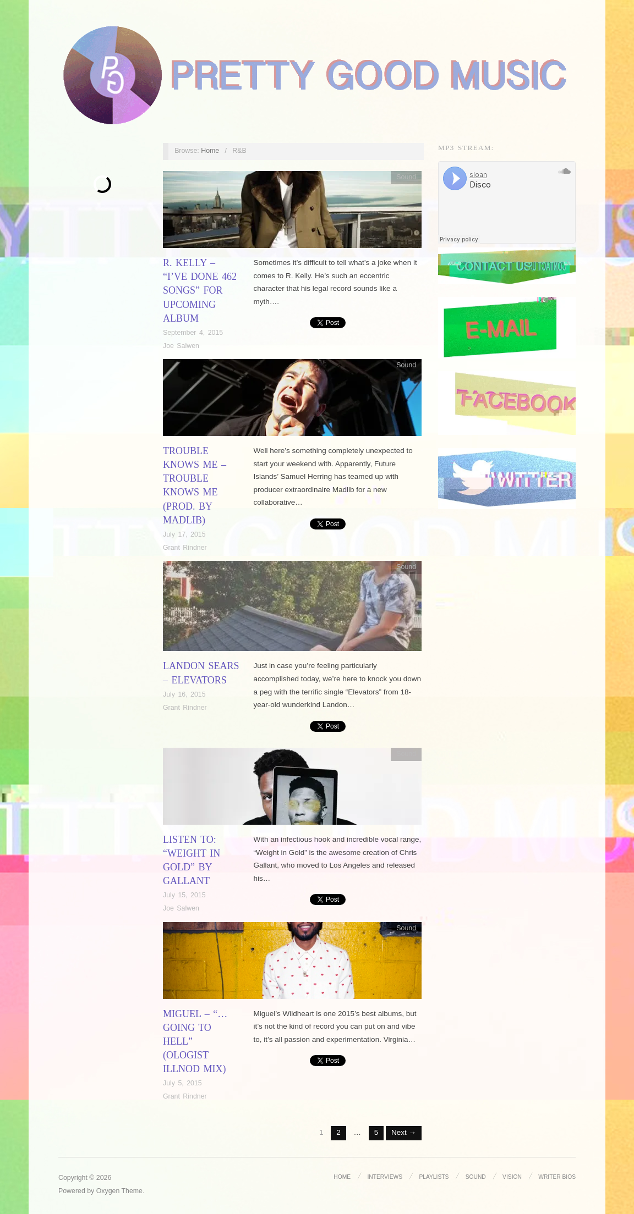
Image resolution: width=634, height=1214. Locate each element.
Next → (403, 1132)
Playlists (433, 1176)
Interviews (384, 1176)
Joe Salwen (181, 346)
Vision (512, 1176)
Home (210, 150)
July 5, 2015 (182, 1083)
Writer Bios (557, 1176)
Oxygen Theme (119, 1191)
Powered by (77, 1191)
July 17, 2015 (184, 534)
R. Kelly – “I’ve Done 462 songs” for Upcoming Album (200, 290)
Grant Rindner (185, 547)
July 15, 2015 (184, 895)
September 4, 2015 (193, 332)
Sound (406, 177)
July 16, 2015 (184, 694)
